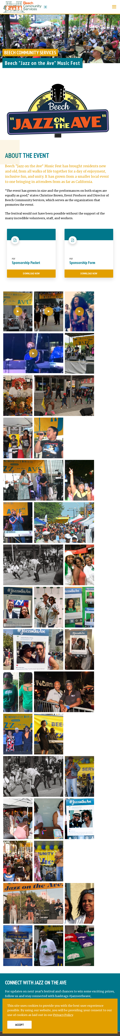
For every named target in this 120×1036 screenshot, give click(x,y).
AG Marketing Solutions (81, 987)
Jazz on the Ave (29, 842)
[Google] (47, 916)
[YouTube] (38, 916)
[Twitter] (19, 916)
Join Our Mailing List (99, 965)
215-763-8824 (28, 895)
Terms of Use (79, 982)
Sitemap (96, 982)
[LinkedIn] (28, 916)
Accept (19, 1025)
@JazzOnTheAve (30, 853)
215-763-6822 (27, 901)
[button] (45, 7)
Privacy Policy (60, 982)
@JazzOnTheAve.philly (35, 847)
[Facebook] (9, 916)
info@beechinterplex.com (38, 906)
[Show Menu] (114, 7)
